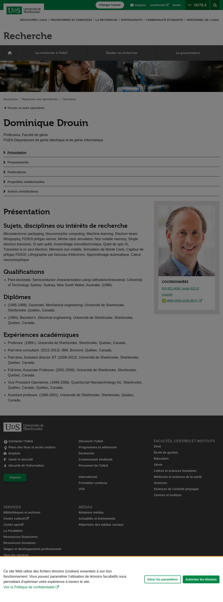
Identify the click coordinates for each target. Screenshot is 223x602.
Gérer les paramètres (162, 579)
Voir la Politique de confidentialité (29, 587)
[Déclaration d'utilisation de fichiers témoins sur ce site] (111, 579)
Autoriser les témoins (201, 579)
